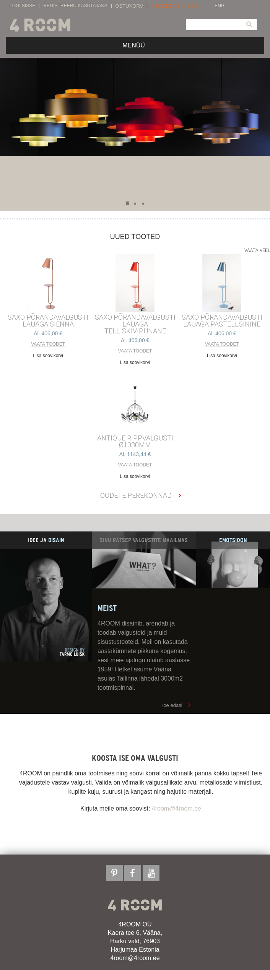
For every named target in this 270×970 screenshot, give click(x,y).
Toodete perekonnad (134, 495)
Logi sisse (22, 6)
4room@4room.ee (176, 808)
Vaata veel (257, 250)
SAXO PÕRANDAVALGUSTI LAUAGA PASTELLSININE (222, 321)
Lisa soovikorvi (48, 355)
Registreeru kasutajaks (75, 6)
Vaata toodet (48, 344)
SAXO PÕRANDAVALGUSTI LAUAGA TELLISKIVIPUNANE (135, 324)
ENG (219, 6)
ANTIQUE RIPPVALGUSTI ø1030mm (135, 441)
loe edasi (172, 705)
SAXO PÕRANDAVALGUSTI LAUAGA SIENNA (48, 321)
